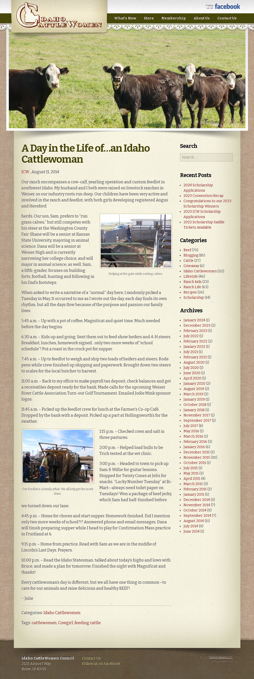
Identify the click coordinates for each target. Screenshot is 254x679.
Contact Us (227, 18)
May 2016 (191, 431)
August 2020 (194, 362)
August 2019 (194, 389)
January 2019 (194, 399)
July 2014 (191, 526)
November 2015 (197, 457)
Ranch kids (193, 282)
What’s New (125, 18)
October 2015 (195, 463)
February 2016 (195, 442)
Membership (173, 18)
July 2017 (191, 426)
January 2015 (194, 494)
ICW (25, 171)
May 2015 (191, 473)
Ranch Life (192, 287)
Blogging (191, 255)
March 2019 (193, 394)
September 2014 (197, 516)
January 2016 (194, 447)
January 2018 (194, 410)
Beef (187, 250)
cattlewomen (44, 622)
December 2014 (197, 500)
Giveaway (191, 266)
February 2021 (195, 357)
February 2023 (195, 331)
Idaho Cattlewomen (62, 612)
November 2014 (197, 505)
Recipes (190, 292)
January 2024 (194, 320)
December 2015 (197, 452)
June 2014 (192, 531)
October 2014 (195, 510)
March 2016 (193, 436)
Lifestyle (191, 276)
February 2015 (195, 489)
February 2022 (195, 341)
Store (149, 18)
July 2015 (191, 468)
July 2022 (191, 336)
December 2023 (197, 325)
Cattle (189, 261)
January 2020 (194, 383)
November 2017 (197, 415)
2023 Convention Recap (204, 196)
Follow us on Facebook (101, 663)
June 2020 (192, 373)
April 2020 (192, 378)
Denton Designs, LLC (220, 657)
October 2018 (195, 405)
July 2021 (191, 352)
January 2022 (194, 347)
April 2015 (192, 479)
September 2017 (197, 420)
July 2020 (191, 368)
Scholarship (194, 297)
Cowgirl (65, 622)
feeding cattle (88, 622)
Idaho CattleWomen (59, 20)
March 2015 (193, 484)
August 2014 (194, 521)
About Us (201, 18)
